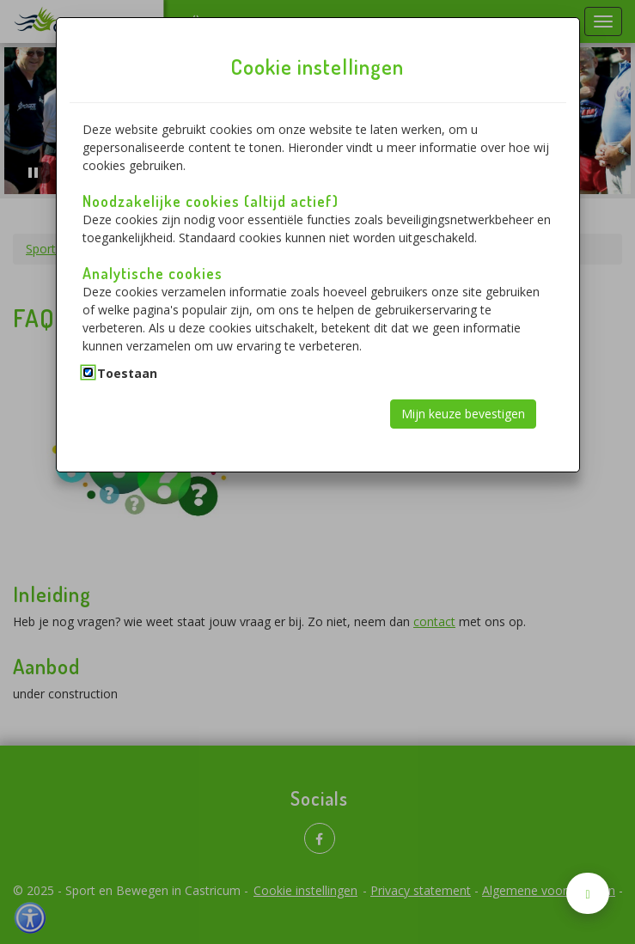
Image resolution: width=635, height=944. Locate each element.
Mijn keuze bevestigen (463, 413)
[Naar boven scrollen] (587, 894)
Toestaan (127, 373)
